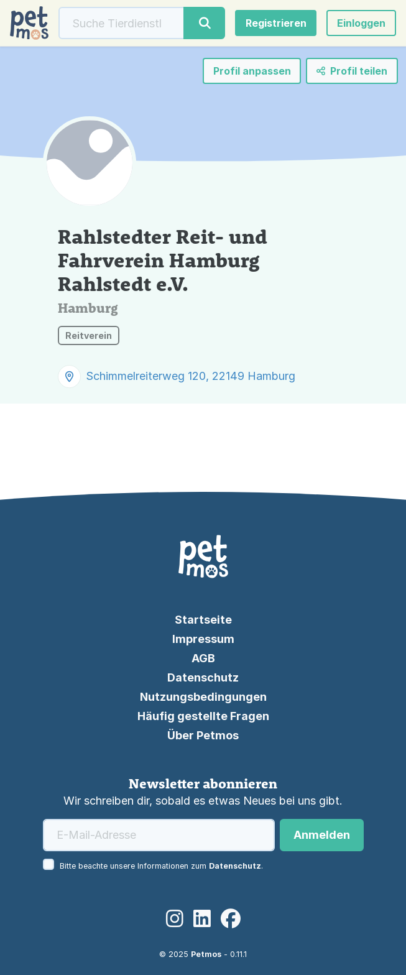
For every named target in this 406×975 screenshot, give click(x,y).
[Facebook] (231, 919)
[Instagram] (174, 919)
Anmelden (321, 834)
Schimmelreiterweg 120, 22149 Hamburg (190, 375)
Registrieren (276, 23)
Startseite (203, 619)
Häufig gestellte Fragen (203, 716)
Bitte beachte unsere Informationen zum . (161, 866)
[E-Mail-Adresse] (159, 835)
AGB (203, 658)
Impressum (203, 638)
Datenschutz (203, 677)
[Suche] (121, 23)
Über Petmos (203, 735)
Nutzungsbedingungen (203, 696)
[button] (361, 23)
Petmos (206, 954)
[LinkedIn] (202, 919)
